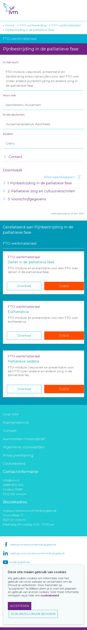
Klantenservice (16, 423)
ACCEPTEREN (19, 606)
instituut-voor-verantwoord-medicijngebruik (37, 553)
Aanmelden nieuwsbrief (24, 439)
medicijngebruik (20, 562)
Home (9, 25)
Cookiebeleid (14, 464)
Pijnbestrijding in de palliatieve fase (29, 30)
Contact (10, 431)
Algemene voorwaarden (24, 447)
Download (24, 286)
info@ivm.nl (11, 480)
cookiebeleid (49, 595)
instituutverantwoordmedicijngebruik (33, 544)
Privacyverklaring (18, 455)
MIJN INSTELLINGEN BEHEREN (33, 614)
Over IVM (11, 414)
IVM (26, 8)
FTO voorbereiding (33, 25)
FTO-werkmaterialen (66, 25)
